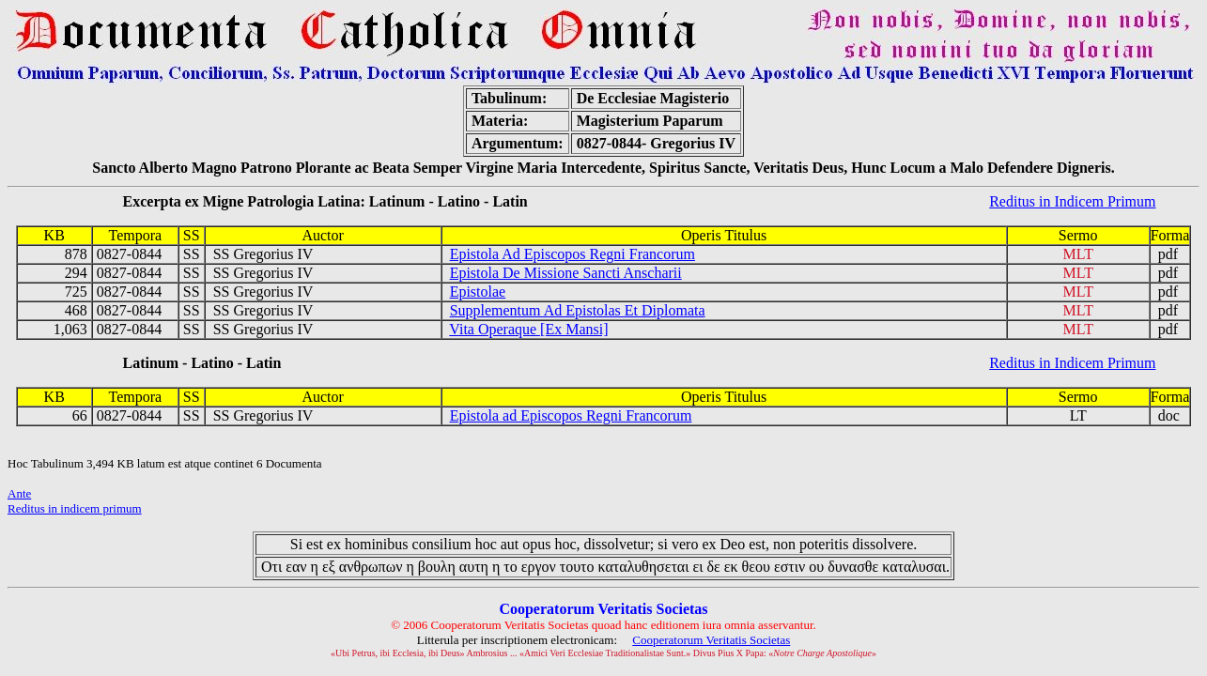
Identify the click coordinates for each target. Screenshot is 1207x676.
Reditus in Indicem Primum (1072, 201)
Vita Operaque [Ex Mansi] (528, 329)
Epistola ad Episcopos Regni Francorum (571, 415)
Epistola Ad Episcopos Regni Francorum (572, 254)
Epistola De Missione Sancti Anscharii (566, 273)
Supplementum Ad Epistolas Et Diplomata (577, 310)
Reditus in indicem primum (75, 508)
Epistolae (478, 292)
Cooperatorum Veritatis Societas (711, 640)
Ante (19, 493)
